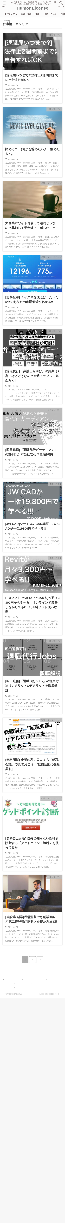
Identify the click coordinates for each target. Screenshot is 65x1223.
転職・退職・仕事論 (30, 14)
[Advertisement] (32, 1109)
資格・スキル (50, 14)
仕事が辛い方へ (10, 14)
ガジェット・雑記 (41, 984)
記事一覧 (45, 987)
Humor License (32, 8)
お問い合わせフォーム (26, 987)
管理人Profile (21, 984)
